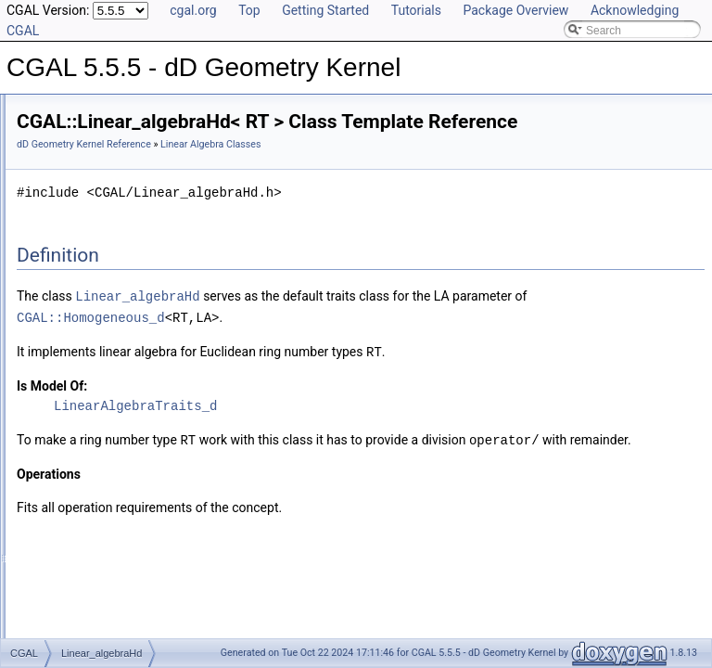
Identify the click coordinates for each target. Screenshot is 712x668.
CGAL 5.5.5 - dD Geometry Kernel (101, 109)
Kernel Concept (84, 191)
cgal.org (193, 10)
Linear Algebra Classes (103, 252)
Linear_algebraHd (105, 293)
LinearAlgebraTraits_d (367, 449)
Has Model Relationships (93, 374)
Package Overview (515, 10)
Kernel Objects (83, 211)
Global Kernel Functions (105, 170)
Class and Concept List (89, 415)
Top (249, 10)
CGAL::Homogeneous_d (400, 362)
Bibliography (62, 395)
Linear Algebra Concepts (107, 313)
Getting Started (325, 10)
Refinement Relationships (95, 334)
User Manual (63, 129)
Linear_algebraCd (105, 272)
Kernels (65, 231)
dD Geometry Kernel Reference (315, 170)
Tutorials (416, 10)
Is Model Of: (283, 429)
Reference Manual (77, 150)
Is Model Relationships (88, 354)
